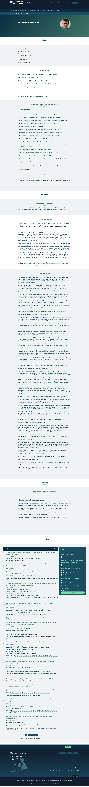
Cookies (43, 781)
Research (41, 2)
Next (32, 735)
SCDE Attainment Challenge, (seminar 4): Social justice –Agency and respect (30, 693)
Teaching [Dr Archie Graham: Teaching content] (44, 483)
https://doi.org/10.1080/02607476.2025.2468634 (26, 595)
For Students (59, 754)
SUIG (40, 253)
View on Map (23, 59)
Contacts (12, 767)
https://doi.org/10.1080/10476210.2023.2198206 (26, 634)
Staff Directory (14, 772)
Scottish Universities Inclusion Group (35, 174)
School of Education (25, 62)
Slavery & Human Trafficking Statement (53, 781)
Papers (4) (65, 571)
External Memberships (24, 169)
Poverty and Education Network (59, 180)
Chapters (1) (66, 565)
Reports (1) (65, 591)
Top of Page (75, 776)
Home (11, 13)
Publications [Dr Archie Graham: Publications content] (44, 539)
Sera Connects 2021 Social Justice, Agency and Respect (25, 695)
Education (14, 7)
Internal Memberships (24, 109)
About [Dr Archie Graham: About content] (44, 40)
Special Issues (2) (67, 583)
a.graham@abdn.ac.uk (26, 49)
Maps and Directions (15, 770)
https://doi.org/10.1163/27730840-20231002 (25, 653)
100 (31, 739)
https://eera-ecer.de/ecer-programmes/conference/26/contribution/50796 (30, 671)
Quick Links (67, 2)
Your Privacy (31, 781)
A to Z (12, 768)
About (35, 2)
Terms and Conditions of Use (22, 781)
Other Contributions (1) (68, 573)
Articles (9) (65, 581)
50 (28, 739)
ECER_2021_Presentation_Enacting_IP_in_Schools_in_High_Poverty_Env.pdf (48, 226)
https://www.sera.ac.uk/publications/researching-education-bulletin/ (29, 615)
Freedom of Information (67, 781)
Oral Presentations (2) (68, 575)
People (22, 13)
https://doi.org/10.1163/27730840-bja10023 (25, 576)
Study (29, 2)
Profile (27, 13)
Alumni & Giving (50, 2)
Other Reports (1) (67, 557)
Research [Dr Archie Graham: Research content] (44, 195)
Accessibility (38, 781)
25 (26, 739)
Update (67, 747)
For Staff (68, 754)
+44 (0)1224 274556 (25, 51)
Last (36, 735)
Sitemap (75, 754)
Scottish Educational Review (41, 177)
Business (59, 2)
